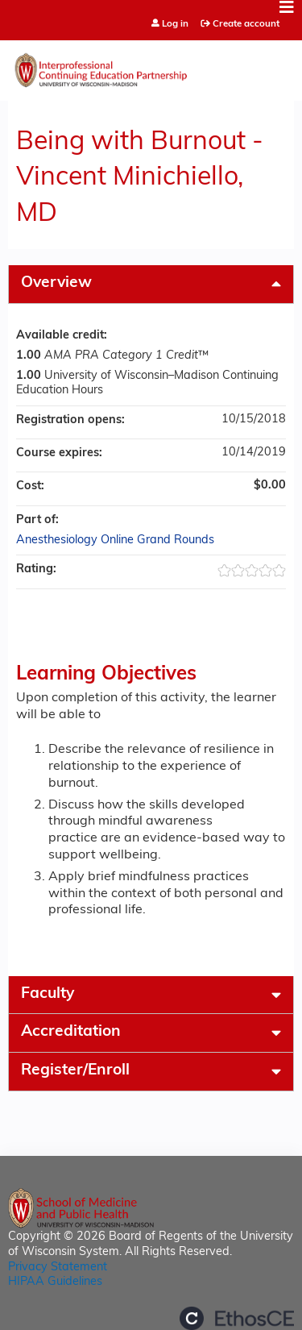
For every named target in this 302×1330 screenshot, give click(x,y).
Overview (56, 283)
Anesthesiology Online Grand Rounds (115, 540)
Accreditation (71, 1032)
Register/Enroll (75, 1071)
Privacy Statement (57, 1267)
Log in (175, 24)
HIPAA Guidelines (55, 1282)
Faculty (47, 994)
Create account (246, 24)
